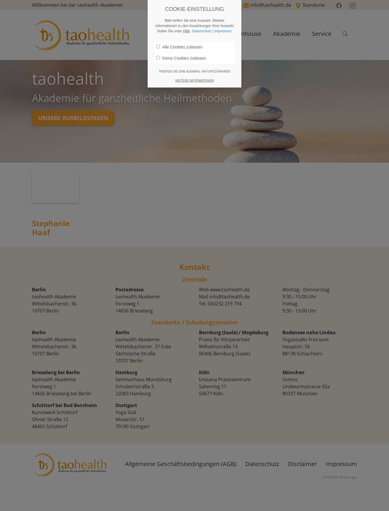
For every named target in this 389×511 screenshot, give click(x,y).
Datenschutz (201, 31)
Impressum (223, 31)
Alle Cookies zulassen (179, 47)
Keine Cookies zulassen (181, 58)
